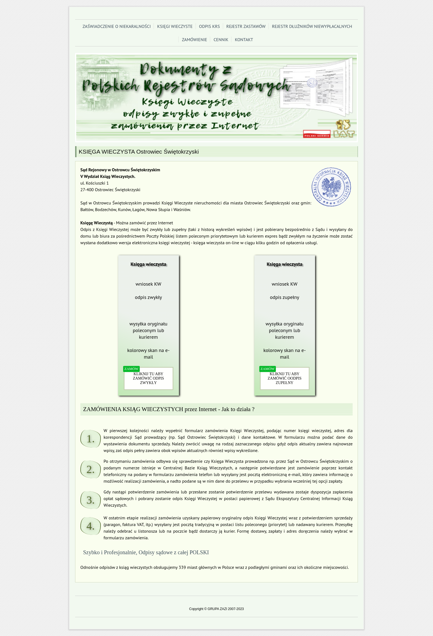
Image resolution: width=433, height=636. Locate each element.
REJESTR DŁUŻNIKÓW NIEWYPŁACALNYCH (312, 26)
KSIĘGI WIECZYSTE (174, 26)
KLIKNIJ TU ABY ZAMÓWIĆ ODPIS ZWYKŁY (148, 378)
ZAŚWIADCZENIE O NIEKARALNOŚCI (117, 26)
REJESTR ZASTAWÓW (246, 26)
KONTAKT (244, 39)
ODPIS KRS (209, 26)
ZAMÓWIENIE (194, 39)
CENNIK (220, 39)
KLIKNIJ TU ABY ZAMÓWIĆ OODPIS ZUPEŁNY (285, 378)
